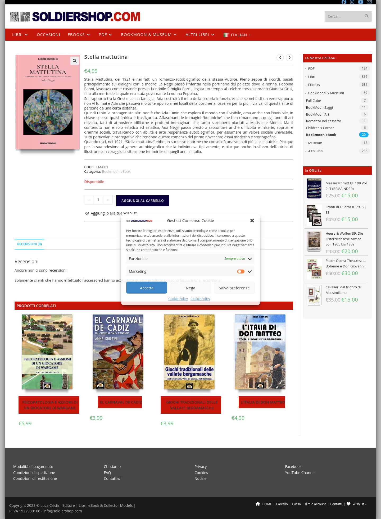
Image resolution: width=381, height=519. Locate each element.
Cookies (201, 472)
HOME (264, 504)
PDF (311, 68)
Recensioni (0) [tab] (29, 244)
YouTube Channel (300, 472)
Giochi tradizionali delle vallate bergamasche (191, 405)
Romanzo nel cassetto (323, 121)
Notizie (200, 478)
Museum (315, 142)
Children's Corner (320, 127)
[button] (252, 220)
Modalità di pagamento (33, 466)
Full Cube (313, 100)
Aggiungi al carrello (142, 200)
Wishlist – (356, 504)
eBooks (314, 84)
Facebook (293, 466)
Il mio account (315, 504)
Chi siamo (112, 466)
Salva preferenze (234, 287)
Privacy (200, 466)
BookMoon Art (317, 114)
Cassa (296, 504)
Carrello (282, 504)
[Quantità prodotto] (98, 199)
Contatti (336, 504)
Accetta (146, 287)
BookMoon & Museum (326, 92)
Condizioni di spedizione (34, 472)
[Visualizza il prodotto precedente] (280, 57)
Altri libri (315, 151)
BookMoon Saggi (319, 107)
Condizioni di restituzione (35, 478)
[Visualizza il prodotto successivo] (289, 57)
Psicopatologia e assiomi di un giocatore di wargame (50, 405)
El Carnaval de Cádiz (121, 402)
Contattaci (113, 478)
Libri (311, 76)
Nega (190, 287)
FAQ (107, 472)
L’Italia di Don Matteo (263, 402)
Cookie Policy (178, 299)
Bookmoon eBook (321, 134)
